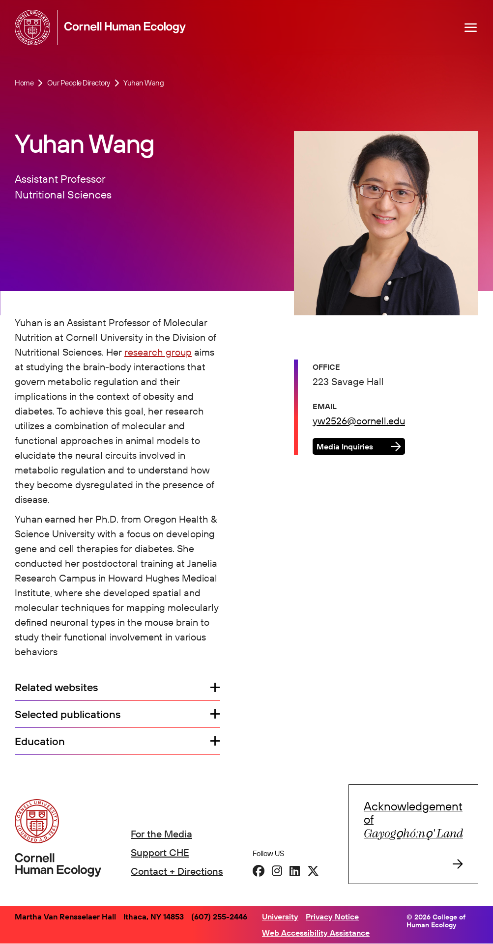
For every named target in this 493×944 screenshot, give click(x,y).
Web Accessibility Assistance (316, 933)
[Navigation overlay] (471, 27)
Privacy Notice (332, 916)
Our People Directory (78, 83)
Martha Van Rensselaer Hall (65, 916)
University (280, 916)
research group (158, 352)
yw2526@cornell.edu (359, 421)
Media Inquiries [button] (345, 446)
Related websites (56, 687)
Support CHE (160, 852)
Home (24, 83)
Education (40, 741)
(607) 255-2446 (219, 916)
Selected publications (68, 714)
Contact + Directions (177, 871)
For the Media (161, 834)
